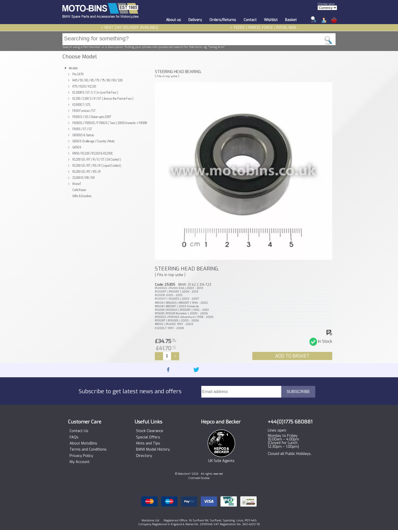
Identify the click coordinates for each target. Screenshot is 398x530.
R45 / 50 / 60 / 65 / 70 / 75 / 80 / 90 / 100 (97, 80)
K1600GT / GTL (81, 104)
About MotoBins (83, 443)
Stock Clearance (149, 431)
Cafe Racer (79, 189)
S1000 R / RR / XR (83, 177)
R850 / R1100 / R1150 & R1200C (92, 153)
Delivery (195, 20)
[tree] (106, 132)
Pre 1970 (77, 74)
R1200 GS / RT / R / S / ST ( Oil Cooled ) (96, 159)
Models (73, 68)
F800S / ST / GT (82, 129)
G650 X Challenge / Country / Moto (93, 141)
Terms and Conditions (88, 449)
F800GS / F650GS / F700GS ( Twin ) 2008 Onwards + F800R (109, 123)
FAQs (74, 437)
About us (173, 20)
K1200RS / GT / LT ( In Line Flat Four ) (95, 92)
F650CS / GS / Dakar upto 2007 (91, 116)
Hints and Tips (148, 443)
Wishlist (271, 20)
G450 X (76, 147)
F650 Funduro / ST (83, 110)
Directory (144, 456)
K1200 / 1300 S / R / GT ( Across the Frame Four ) (102, 98)
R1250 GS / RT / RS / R (86, 171)
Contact (250, 20)
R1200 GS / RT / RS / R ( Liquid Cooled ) (96, 165)
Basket (291, 20)
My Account (80, 462)
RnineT (76, 183)
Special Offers (148, 437)
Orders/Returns (222, 20)
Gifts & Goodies (81, 196)
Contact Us (79, 431)
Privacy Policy (81, 456)
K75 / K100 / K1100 (84, 86)
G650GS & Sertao (83, 135)
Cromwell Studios (199, 478)
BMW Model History (153, 449)
